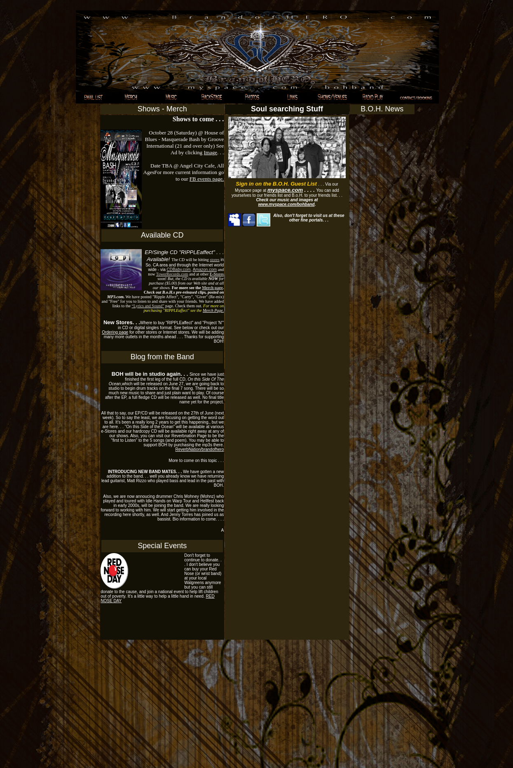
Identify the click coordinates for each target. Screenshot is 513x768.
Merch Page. (213, 310)
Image (210, 152)
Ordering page (115, 332)
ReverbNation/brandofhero (199, 449)
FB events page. (207, 179)
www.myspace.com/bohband (286, 204)
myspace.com (285, 190)
